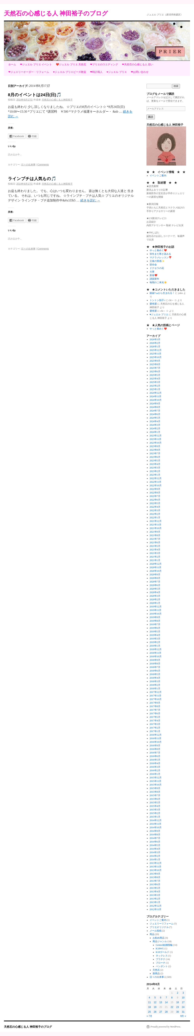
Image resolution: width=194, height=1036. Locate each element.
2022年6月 (155, 499)
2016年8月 (155, 749)
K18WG (160, 948)
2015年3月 (155, 809)
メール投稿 (156, 930)
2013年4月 (155, 891)
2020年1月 (155, 603)
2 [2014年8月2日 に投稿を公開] (177, 992)
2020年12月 (156, 563)
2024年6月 (155, 414)
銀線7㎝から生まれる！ (162, 293)
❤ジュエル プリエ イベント (36, 64)
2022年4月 (155, 506)
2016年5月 (155, 759)
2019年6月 (155, 628)
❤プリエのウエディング (104, 64)
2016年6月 (155, 756)
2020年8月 (155, 578)
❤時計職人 (96, 71)
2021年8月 (155, 535)
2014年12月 (156, 820)
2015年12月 (156, 777)
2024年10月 (156, 400)
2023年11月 (156, 439)
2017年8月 (155, 706)
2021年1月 (155, 560)
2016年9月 (155, 745)
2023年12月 (156, 435)
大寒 (152, 271)
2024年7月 (155, 410)
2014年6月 (155, 841)
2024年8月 (155, 407)
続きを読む (90, 200)
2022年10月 (156, 485)
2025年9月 (155, 360)
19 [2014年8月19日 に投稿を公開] (155, 1007)
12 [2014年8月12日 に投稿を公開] (155, 1002)
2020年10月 (156, 571)
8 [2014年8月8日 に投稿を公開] (172, 997)
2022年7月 (155, 496)
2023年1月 (155, 474)
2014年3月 (155, 852)
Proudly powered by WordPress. (165, 1026)
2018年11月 (156, 652)
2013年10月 (156, 870)
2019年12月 (156, 606)
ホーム (12, 64)
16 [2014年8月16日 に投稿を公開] (177, 1002)
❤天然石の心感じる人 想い (137, 64)
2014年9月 (155, 831)
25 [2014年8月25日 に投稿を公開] (149, 1011)
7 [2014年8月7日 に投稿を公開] (166, 997)
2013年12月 (156, 863)
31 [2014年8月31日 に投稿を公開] (183, 1011)
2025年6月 (155, 371)
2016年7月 (155, 752)
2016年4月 (155, 763)
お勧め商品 (159, 937)
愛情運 (153, 303)
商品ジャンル (160, 941)
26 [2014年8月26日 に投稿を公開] (155, 1011)
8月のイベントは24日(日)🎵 (34, 94)
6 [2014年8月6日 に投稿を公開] (160, 997)
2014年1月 (155, 859)
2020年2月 (155, 599)
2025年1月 (155, 389)
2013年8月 (155, 877)
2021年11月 (156, 524)
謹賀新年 (154, 278)
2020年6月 (155, 585)
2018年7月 (155, 667)
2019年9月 (155, 617)
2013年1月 (155, 902)
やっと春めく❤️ (158, 250)
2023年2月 (155, 471)
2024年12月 (156, 392)
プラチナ (160, 959)
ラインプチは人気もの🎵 (32, 178)
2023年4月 (155, 464)
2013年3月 (155, 895)
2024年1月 (155, 432)
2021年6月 (155, 542)
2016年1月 (155, 774)
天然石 (156, 970)
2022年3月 (155, 510)
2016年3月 (155, 766)
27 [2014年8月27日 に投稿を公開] (160, 1011)
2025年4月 (155, 378)
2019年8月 (155, 620)
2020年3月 (155, 595)
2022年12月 (156, 478)
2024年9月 (155, 403)
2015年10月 (156, 784)
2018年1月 (155, 688)
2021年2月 (155, 556)
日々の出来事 (28, 164)
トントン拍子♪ (157, 300)
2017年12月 (156, 692)
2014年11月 (156, 823)
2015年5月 (155, 802)
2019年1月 (155, 645)
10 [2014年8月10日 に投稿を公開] (183, 997)
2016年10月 (156, 742)
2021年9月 (155, 531)
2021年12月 (156, 521)
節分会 (153, 264)
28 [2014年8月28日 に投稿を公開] (166, 1011)
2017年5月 (155, 717)
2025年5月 (155, 375)
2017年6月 (155, 713)
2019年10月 (156, 613)
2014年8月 (155, 834)
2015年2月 (155, 813)
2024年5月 (155, 417)
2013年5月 (155, 888)
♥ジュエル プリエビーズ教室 (69, 71)
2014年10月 (156, 827)
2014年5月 (155, 845)
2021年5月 (155, 546)
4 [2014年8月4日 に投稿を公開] (149, 997)
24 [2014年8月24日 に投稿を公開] (183, 1007)
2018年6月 (155, 670)
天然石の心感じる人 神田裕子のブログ (56, 13)
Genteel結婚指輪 (164, 945)
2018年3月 (155, 681)
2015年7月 (155, 795)
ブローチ (160, 962)
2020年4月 (155, 592)
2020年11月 (156, 567)
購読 (150, 116)
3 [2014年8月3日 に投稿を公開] (183, 992)
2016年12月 (156, 734)
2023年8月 (155, 449)
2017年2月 (155, 727)
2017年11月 (156, 695)
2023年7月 (155, 453)
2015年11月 (156, 781)
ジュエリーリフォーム (161, 923)
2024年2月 (155, 428)
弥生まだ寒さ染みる (160, 254)
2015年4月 (155, 806)
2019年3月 (155, 638)
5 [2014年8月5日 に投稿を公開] (155, 997)
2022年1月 (155, 517)
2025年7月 (155, 368)
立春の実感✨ (157, 261)
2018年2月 (155, 685)
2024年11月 (156, 396)
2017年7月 (155, 709)
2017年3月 (155, 724)
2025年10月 (156, 357)
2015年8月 (155, 791)
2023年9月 (155, 446)
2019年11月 (156, 610)
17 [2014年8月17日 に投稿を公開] (183, 1002)
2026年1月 (155, 346)
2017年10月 (156, 699)
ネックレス (162, 955)
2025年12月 (156, 350)
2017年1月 (155, 731)
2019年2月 (155, 642)
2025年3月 (155, 382)
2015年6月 (155, 799)
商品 (152, 934)
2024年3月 (155, 425)
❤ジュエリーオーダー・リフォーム (28, 71)
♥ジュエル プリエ (117, 71)
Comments (43, 164)
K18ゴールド (162, 952)
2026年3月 (155, 339)
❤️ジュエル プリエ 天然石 (71, 64)
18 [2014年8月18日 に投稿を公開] (149, 1007)
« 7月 (149, 1016)
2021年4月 (155, 549)
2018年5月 (155, 674)
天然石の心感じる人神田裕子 (57, 99)
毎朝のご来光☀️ (158, 282)
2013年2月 (155, 898)
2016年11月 (156, 738)
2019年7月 (155, 624)
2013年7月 (155, 880)
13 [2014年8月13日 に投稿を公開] (160, 1002)
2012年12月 (156, 905)
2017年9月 (155, 702)
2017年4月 (155, 720)
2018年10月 (156, 656)
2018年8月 (155, 663)
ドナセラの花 (157, 268)
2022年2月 (155, 514)
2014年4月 (155, 848)
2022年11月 (156, 481)
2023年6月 (155, 457)
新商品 (156, 973)
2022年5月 (155, 503)
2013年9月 (155, 873)
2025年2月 (155, 385)
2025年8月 (155, 364)
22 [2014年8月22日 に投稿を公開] (172, 1007)
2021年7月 (155, 538)
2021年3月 (155, 553)
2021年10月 (156, 528)
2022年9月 (155, 489)
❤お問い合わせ (139, 71)
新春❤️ (153, 275)
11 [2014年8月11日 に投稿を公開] (149, 1002)
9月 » (183, 1016)
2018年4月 (155, 677)
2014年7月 (155, 838)
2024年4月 (155, 421)
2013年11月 (156, 866)
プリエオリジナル (159, 927)
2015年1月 (155, 816)
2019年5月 (155, 631)
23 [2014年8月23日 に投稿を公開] (177, 1007)
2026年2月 (155, 343)
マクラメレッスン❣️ (161, 257)
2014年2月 (155, 856)
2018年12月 (156, 649)
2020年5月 (155, 588)
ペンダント (162, 966)
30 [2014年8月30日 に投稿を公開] (177, 1011)
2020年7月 (155, 581)
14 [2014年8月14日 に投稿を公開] (166, 1002)
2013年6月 (155, 884)
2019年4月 (155, 635)
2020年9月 (155, 574)
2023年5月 (155, 460)
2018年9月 (155, 660)
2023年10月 (156, 442)
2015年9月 (155, 788)
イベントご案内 (158, 175)
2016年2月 (155, 770)
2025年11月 (156, 353)
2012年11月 (156, 909)
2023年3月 (155, 467)
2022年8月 (155, 492)
